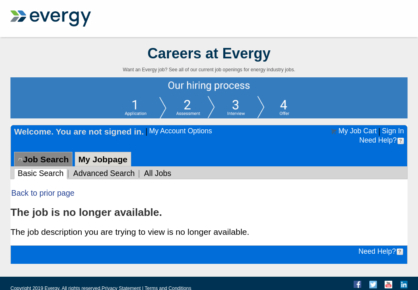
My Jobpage (103, 159)
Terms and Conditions (167, 287)
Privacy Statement (121, 287)
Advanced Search (104, 173)
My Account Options (180, 131)
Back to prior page (42, 192)
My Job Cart (357, 131)
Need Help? (378, 140)
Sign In (393, 131)
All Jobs (157, 173)
